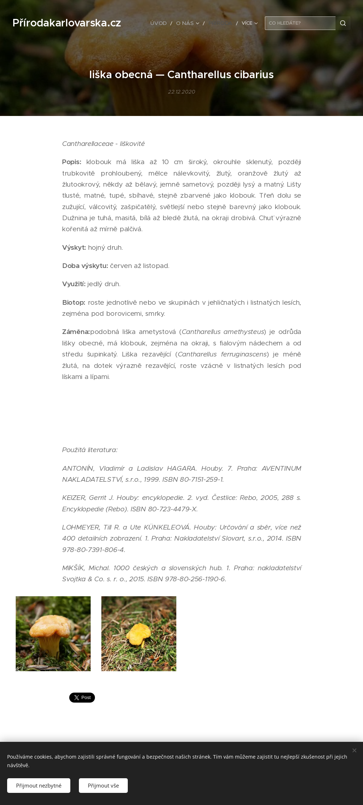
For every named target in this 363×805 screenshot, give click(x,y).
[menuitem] (166, 23)
